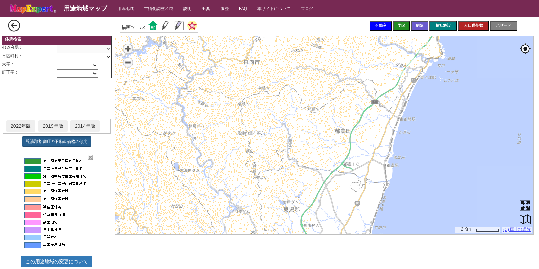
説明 (187, 8)
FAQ (243, 8)
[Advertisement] (57, 98)
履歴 (224, 8)
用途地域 (125, 8)
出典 (206, 8)
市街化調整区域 (158, 8)
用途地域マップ (85, 8)
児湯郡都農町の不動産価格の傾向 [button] (57, 141)
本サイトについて (273, 8)
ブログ (307, 8)
